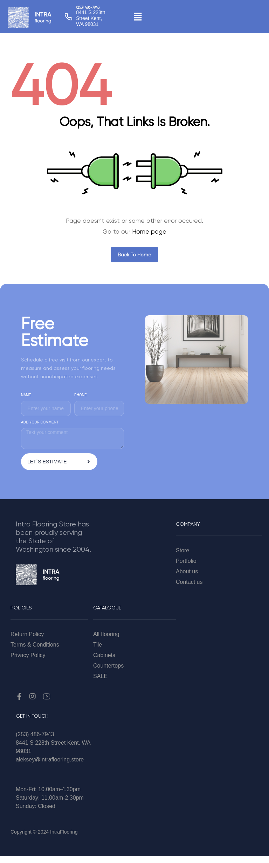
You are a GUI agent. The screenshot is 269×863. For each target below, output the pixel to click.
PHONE (80, 395)
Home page (149, 231)
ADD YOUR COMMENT (39, 422)
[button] (138, 16)
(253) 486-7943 (87, 7)
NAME (26, 395)
